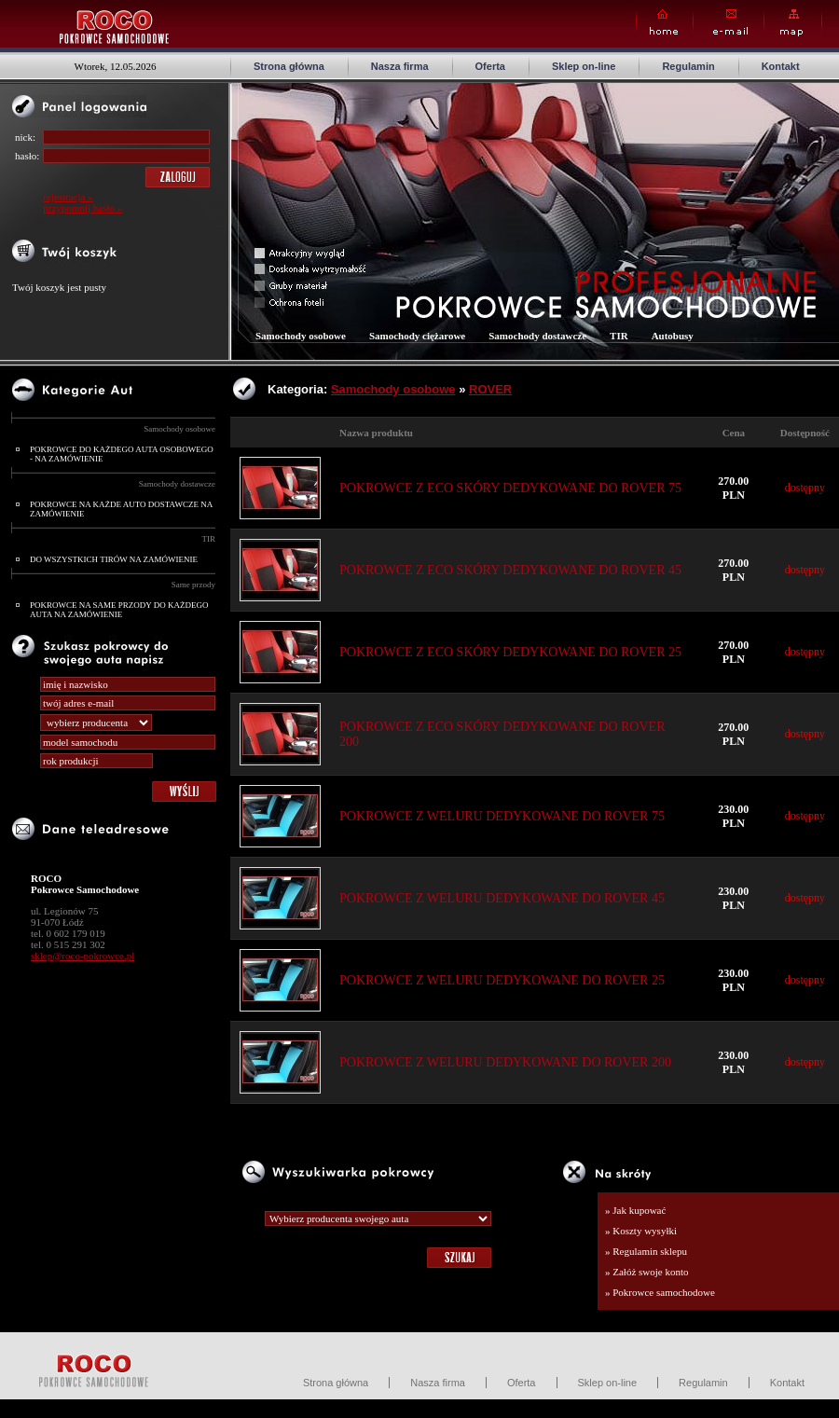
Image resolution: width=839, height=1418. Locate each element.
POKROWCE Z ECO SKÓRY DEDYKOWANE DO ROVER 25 (510, 652)
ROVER (490, 389)
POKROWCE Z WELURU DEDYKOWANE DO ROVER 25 (502, 980)
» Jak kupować (635, 1210)
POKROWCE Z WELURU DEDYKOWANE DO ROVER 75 (502, 816)
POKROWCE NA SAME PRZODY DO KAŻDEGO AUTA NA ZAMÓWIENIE (119, 609)
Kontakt (781, 66)
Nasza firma (400, 66)
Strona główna (289, 66)
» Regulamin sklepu (646, 1251)
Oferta (490, 66)
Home (665, 22)
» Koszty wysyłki (641, 1230)
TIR (209, 539)
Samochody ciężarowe (417, 335)
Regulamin (688, 66)
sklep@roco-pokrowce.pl (82, 955)
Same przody (193, 584)
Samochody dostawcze (177, 484)
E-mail (728, 22)
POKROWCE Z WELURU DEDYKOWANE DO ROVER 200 (505, 1062)
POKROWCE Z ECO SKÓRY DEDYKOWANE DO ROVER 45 (510, 570)
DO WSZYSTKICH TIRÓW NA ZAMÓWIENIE (114, 559)
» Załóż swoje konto (647, 1271)
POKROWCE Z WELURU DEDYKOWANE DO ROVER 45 (502, 898)
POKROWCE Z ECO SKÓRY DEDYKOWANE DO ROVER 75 (510, 488)
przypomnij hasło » (82, 207)
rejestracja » (67, 196)
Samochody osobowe (179, 429)
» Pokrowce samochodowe (660, 1292)
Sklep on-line (583, 66)
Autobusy (673, 335)
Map (792, 22)
